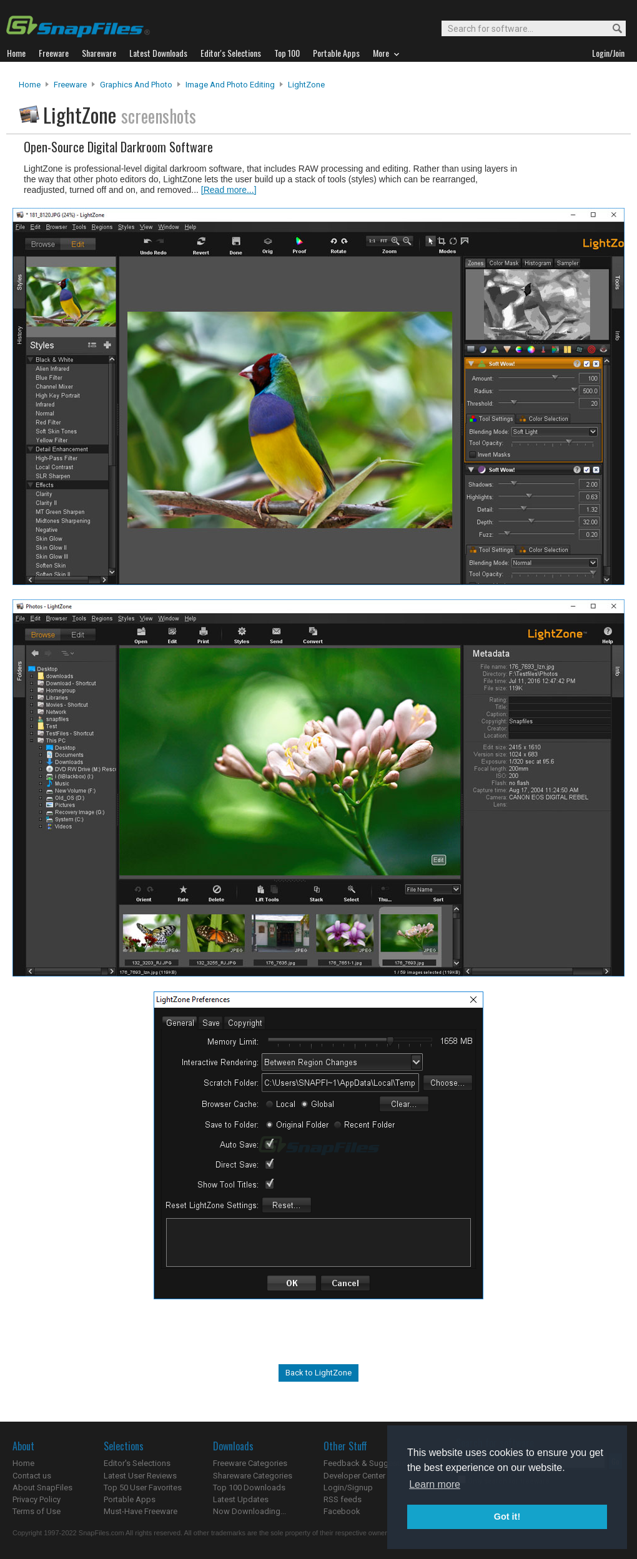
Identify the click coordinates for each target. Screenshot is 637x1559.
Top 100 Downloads (249, 1487)
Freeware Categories (250, 1463)
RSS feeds (342, 1499)
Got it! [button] (507, 1517)
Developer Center (354, 1475)
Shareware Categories (252, 1475)
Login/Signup (348, 1487)
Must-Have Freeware (140, 1511)
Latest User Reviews (140, 1475)
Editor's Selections (137, 1463)
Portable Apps (130, 1499)
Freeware (70, 84)
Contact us (31, 1475)
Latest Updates (241, 1499)
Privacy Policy (36, 1499)
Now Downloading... (249, 1511)
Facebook (341, 1511)
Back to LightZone (318, 1372)
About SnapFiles (42, 1487)
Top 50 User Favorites (143, 1487)
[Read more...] (229, 190)
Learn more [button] (434, 1484)
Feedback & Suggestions (369, 1463)
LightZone (306, 84)
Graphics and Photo (136, 84)
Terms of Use (36, 1511)
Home (30, 84)
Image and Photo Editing (230, 84)
